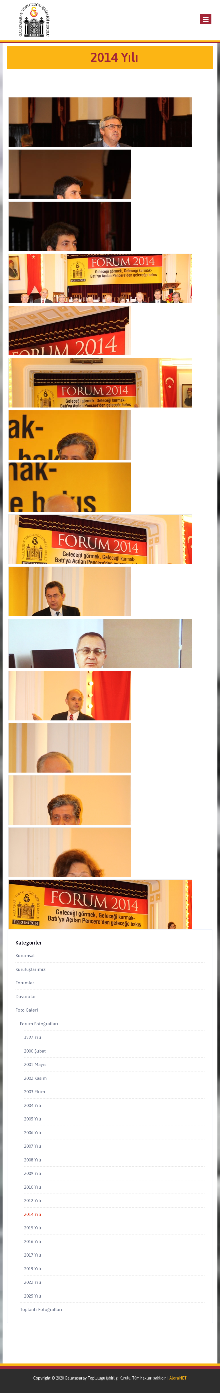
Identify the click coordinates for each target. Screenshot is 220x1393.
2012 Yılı (32, 1200)
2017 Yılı (32, 1254)
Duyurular (25, 996)
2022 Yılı (32, 1282)
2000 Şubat (35, 1050)
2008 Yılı (32, 1159)
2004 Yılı (32, 1105)
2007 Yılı (32, 1146)
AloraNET (178, 1378)
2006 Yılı (32, 1132)
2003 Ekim (34, 1091)
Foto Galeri (26, 1009)
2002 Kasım (35, 1078)
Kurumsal (25, 955)
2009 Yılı (32, 1173)
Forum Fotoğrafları (39, 1023)
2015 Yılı (32, 1227)
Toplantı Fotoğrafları (41, 1309)
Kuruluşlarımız (30, 969)
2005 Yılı (32, 1118)
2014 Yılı (32, 1214)
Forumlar (24, 982)
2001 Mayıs (35, 1064)
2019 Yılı (32, 1268)
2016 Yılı (32, 1241)
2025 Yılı (32, 1295)
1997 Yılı (32, 1037)
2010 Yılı (32, 1187)
